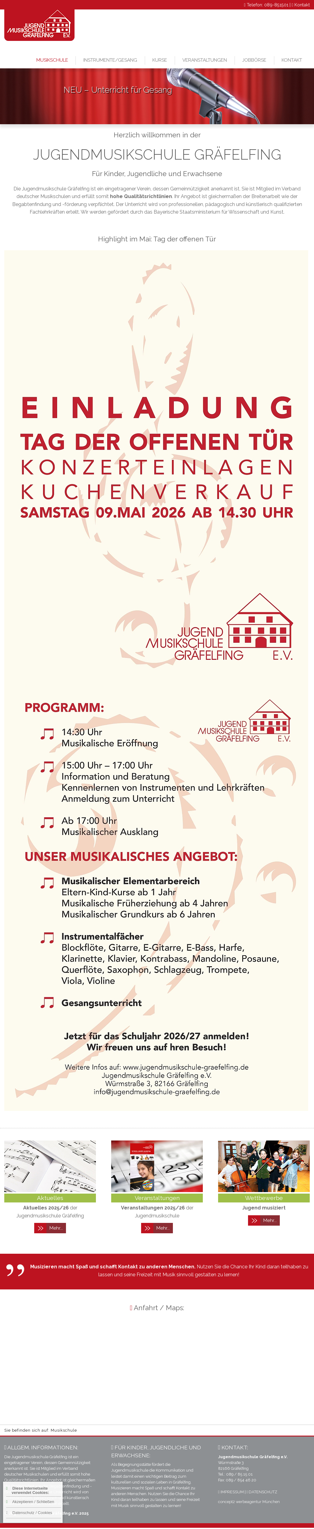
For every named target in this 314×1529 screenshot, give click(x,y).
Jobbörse (254, 60)
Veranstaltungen (204, 60)
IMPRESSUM (231, 1492)
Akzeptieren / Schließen (30, 1501)
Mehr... (56, 1228)
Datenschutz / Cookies (29, 1512)
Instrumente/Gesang (110, 60)
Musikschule (52, 60)
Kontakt (302, 4)
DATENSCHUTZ (262, 1492)
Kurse (159, 60)
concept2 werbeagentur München (249, 1501)
